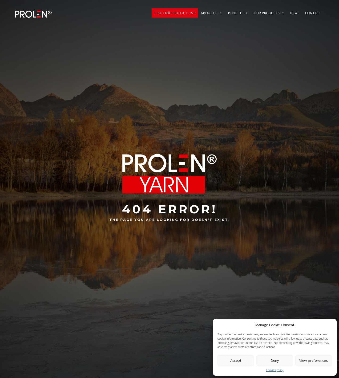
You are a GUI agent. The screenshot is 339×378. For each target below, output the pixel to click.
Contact (313, 13)
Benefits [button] (238, 13)
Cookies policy (274, 370)
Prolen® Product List (174, 13)
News (294, 13)
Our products (269, 13)
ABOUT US (211, 13)
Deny (274, 360)
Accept (235, 360)
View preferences (313, 360)
